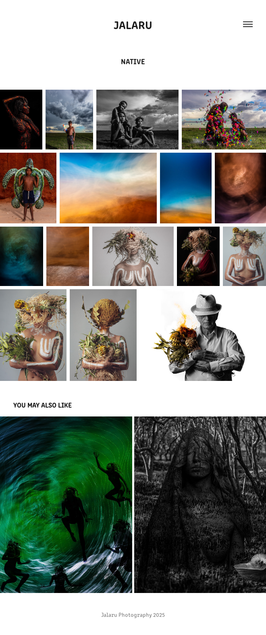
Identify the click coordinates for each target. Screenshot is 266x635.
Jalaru (133, 24)
